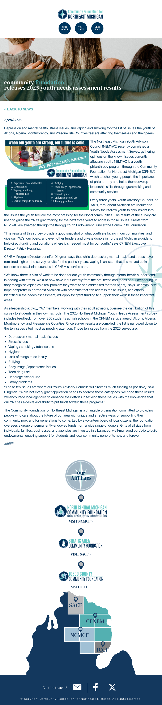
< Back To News (18, 109)
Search (8, 8)
